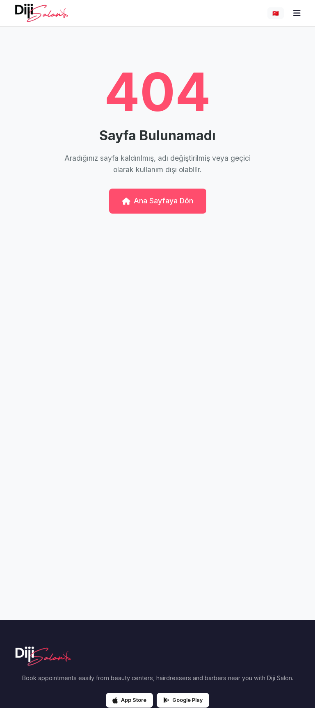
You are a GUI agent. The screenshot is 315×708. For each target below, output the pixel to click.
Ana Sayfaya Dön (157, 200)
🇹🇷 (275, 13)
